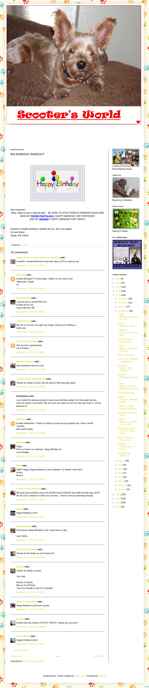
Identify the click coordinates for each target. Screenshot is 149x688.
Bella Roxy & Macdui (26, 549)
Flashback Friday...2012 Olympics (125, 368)
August (121, 461)
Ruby (19, 465)
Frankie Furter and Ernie (28, 489)
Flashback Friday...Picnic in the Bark (128, 332)
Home (58, 656)
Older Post (99, 656)
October (122, 307)
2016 (118, 287)
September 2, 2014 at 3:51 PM (30, 540)
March (121, 481)
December (123, 298)
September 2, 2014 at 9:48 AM (30, 352)
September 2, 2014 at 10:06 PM (31, 627)
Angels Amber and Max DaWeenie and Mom (38, 257)
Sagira (19, 509)
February (122, 485)
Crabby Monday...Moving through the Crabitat (128, 386)
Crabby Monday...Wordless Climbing (127, 348)
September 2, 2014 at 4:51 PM (30, 557)
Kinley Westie (23, 636)
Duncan (20, 619)
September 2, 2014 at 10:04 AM (31, 369)
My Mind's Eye (23, 298)
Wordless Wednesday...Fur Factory (126, 446)
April (120, 477)
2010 (118, 507)
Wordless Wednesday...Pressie (128, 377)
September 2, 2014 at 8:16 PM (30, 609)
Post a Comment (21, 650)
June (120, 469)
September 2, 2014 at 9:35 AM (30, 289)
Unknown (21, 275)
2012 (118, 498)
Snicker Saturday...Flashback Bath (128, 399)
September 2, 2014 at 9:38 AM (30, 312)
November (123, 303)
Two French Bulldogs (26, 341)
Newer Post (16, 656)
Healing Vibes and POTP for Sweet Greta (126, 430)
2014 (118, 295)
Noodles (20, 442)
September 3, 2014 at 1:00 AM (30, 644)
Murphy (20, 567)
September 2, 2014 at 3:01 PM (30, 517)
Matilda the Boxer (25, 361)
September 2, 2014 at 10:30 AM (31, 387)
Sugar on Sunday (126, 355)
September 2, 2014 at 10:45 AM (31, 410)
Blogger (101, 676)
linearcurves (79, 676)
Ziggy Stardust (23, 526)
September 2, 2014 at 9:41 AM (30, 332)
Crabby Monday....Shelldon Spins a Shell (127, 421)
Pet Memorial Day (126, 393)
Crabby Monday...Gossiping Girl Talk (128, 317)
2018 (118, 279)
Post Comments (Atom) (34, 661)
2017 (118, 283)
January (122, 489)
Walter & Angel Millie (26, 601)
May (120, 473)
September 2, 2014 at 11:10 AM (31, 433)
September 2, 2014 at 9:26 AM (30, 265)
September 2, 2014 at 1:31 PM (30, 456)
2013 (118, 494)
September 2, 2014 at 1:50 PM (30, 479)
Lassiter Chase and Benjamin (30, 379)
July (120, 465)
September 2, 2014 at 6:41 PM (30, 592)
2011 (118, 502)
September (123, 311)
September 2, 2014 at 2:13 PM (30, 499)
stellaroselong (23, 321)
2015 (118, 291)
